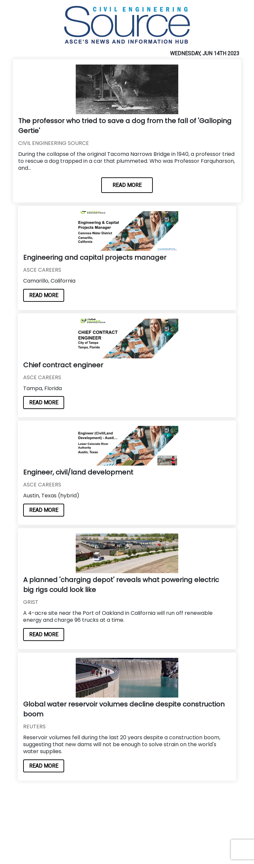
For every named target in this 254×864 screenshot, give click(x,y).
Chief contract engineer (63, 365)
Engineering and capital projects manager (94, 257)
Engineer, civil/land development (78, 472)
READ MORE (127, 185)
